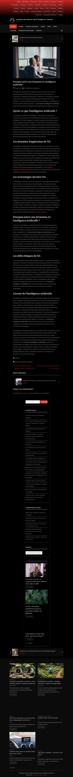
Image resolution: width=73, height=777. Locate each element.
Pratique (60, 8)
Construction (15, 5)
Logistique (30, 8)
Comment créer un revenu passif (35, 481)
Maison (42, 8)
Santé (21, 11)
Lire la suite (13, 694)
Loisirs (36, 8)
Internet (60, 5)
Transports (38, 14)
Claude (28, 518)
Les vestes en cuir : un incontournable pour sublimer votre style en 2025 (36, 581)
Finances (30, 5)
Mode (47, 8)
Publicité (16, 11)
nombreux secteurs (40, 212)
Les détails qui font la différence (35, 458)
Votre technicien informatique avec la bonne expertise (34, 531)
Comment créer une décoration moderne (30, 37)
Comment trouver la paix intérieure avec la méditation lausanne (37, 651)
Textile (54, 11)
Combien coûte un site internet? (48, 718)
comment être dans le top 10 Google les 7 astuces (34, 19)
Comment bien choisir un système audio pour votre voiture (39, 380)
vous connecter (25, 393)
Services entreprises (36, 11)
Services (27, 11)
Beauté (40, 1)
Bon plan (53, 1)
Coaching (60, 1)
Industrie (45, 5)
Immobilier (38, 5)
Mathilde (28, 537)
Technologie (47, 11)
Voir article (29, 587)
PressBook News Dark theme (39, 775)
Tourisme (60, 11)
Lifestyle (23, 8)
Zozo (25, 88)
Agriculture (26, 1)
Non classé (53, 8)
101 (13, 767)
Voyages (60, 14)
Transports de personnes (49, 14)
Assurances (34, 1)
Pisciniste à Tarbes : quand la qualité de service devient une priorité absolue (35, 436)
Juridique (16, 8)
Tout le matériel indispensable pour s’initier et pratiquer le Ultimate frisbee (36, 423)
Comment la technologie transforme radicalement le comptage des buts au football (36, 475)
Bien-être (46, 1)
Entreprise (23, 5)
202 (30, 643)
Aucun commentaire (34, 88)
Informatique (52, 5)
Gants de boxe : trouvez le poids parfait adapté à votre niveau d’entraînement (35, 497)
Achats (19, 1)
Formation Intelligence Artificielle (24, 362)
